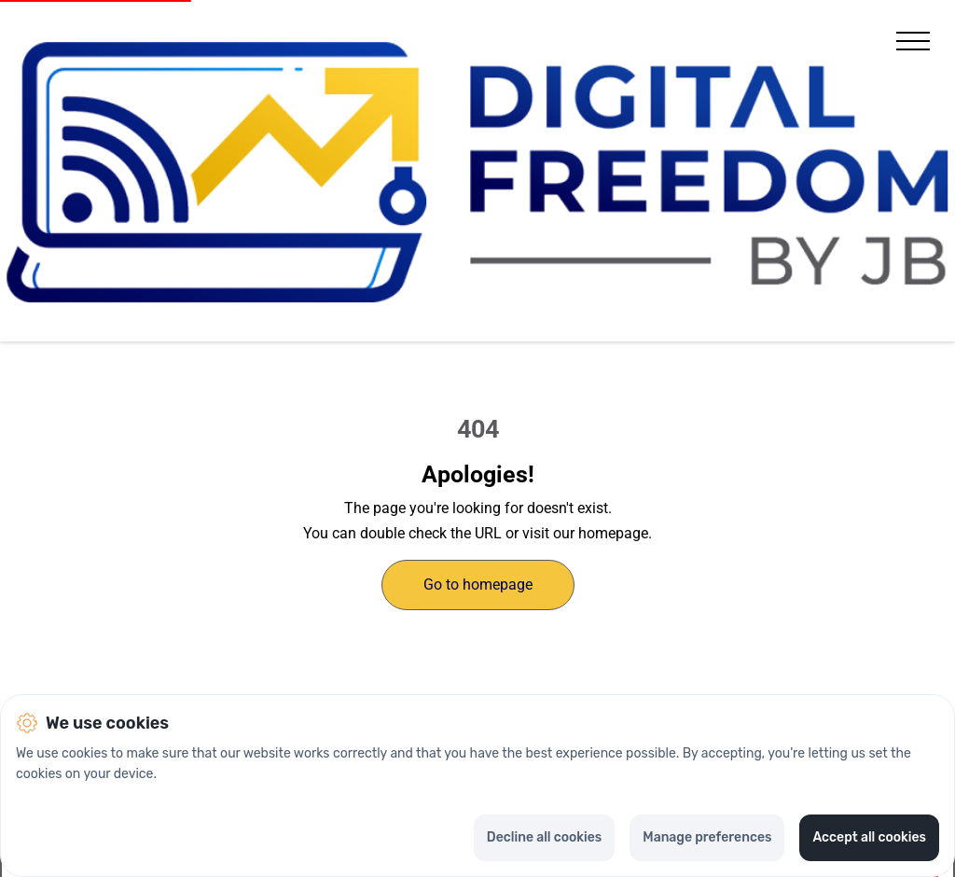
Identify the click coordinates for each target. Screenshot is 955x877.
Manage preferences (707, 837)
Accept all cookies (869, 837)
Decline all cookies (544, 837)
